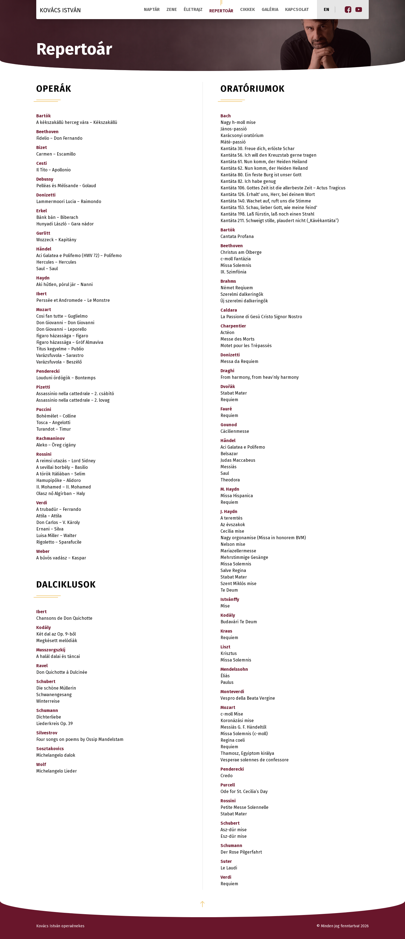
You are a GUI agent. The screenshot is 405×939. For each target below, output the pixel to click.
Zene (172, 9)
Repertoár (221, 10)
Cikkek (247, 9)
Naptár (152, 9)
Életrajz (193, 9)
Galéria (270, 9)
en (326, 9)
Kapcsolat (297, 9)
